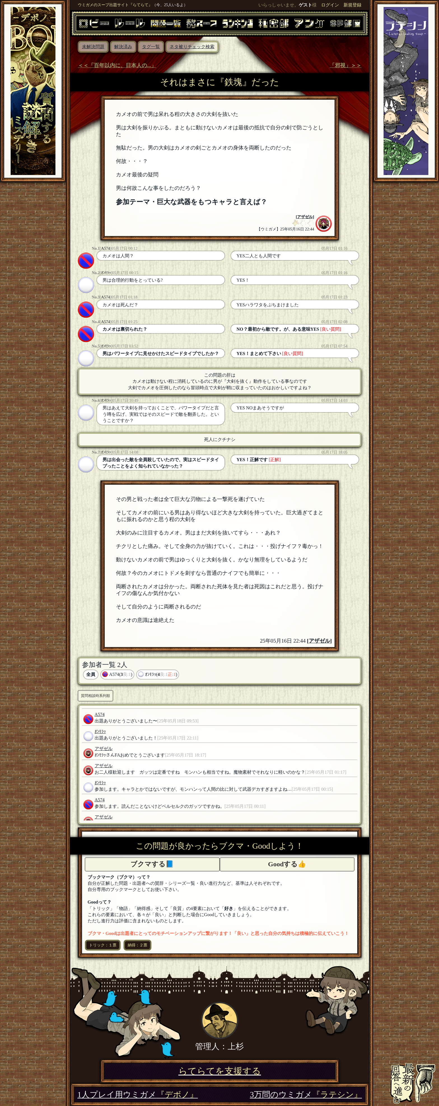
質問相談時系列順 (95, 696)
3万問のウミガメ (306, 1094)
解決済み (123, 46)
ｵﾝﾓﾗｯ (106, 272)
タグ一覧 (151, 46)
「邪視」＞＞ (345, 65)
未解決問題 (93, 46)
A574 (105, 248)
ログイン (330, 5)
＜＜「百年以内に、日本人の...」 (117, 65)
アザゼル (305, 216)
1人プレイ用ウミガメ (137, 1094)
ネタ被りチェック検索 (192, 46)
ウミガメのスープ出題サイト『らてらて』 (115, 5)
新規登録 (352, 5)
